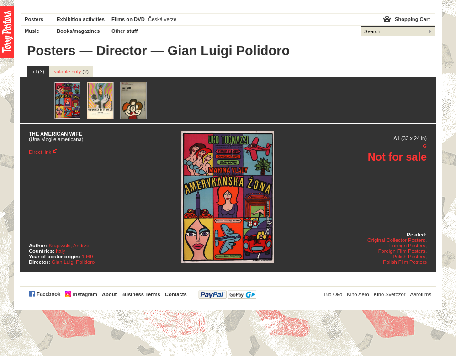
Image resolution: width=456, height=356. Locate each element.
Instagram (85, 294)
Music (32, 31)
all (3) (38, 71)
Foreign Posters (407, 245)
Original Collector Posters (396, 240)
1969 (87, 256)
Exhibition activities (81, 19)
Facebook (48, 294)
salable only (71, 71)
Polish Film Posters (405, 262)
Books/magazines (78, 31)
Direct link (40, 152)
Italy (60, 251)
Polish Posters (408, 256)
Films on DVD (128, 19)
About (109, 294)
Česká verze (162, 19)
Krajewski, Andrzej (69, 245)
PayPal (227, 294)
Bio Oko (333, 294)
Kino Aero (358, 294)
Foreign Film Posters (401, 251)
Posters (34, 19)
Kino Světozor (390, 294)
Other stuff (124, 31)
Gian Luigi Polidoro (73, 262)
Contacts (176, 294)
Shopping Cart (412, 19)
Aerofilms (420, 294)
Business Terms (140, 294)
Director (121, 50)
